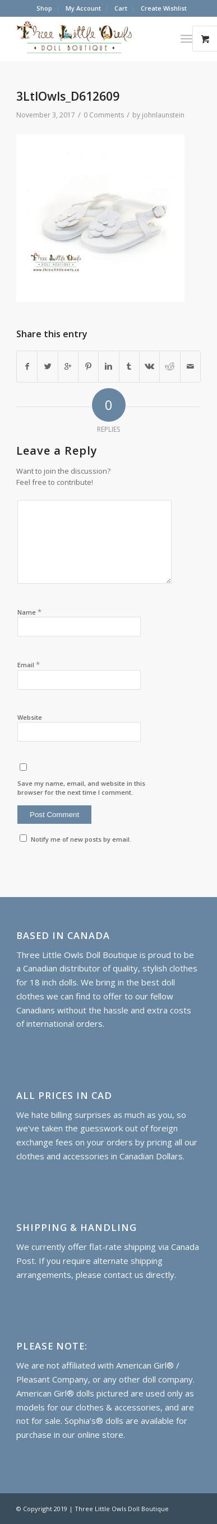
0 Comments (104, 115)
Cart (120, 8)
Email (28, 664)
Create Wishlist (164, 8)
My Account (83, 8)
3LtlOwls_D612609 (67, 96)
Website (29, 717)
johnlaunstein (163, 115)
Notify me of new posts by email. (81, 839)
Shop (44, 8)
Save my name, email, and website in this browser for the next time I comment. (81, 788)
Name (29, 612)
